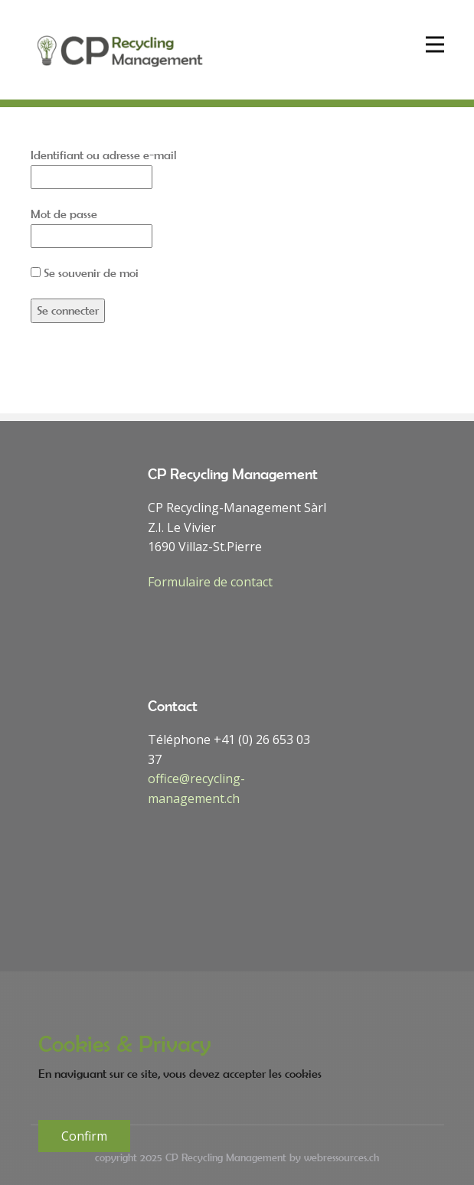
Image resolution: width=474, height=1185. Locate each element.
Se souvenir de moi (85, 272)
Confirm (84, 1136)
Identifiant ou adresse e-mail (104, 155)
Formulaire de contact (210, 581)
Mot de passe (64, 213)
